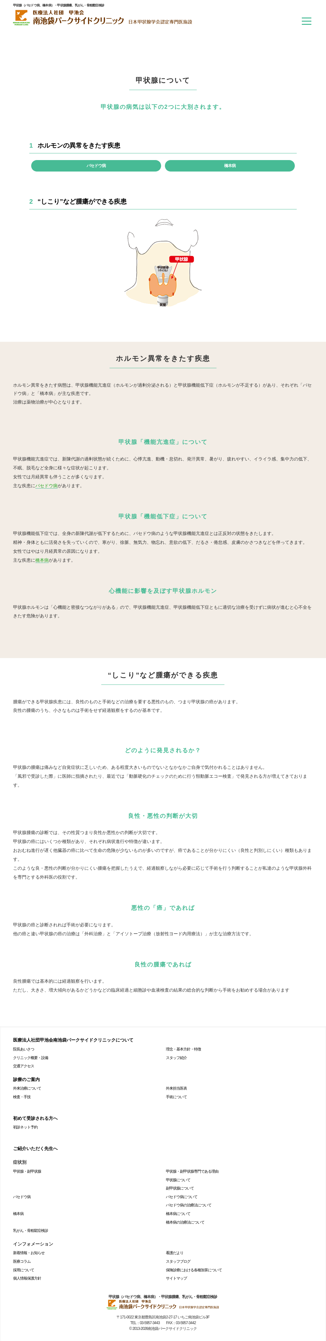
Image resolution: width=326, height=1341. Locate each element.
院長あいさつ (23, 1049)
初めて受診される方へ (35, 1118)
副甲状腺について (180, 1188)
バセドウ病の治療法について (188, 1205)
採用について (23, 1270)
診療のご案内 (26, 1079)
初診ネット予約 (25, 1127)
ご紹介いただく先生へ (35, 1148)
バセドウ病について (181, 1197)
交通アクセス (23, 1066)
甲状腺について (178, 1180)
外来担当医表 (176, 1088)
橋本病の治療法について (185, 1222)
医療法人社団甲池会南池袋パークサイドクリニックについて (73, 1040)
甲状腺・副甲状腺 (27, 1171)
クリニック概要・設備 (30, 1058)
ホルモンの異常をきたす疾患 (79, 145)
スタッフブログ (178, 1261)
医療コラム (22, 1261)
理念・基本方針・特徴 (183, 1049)
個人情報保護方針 (27, 1278)
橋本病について (178, 1213)
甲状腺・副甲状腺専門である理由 (192, 1171)
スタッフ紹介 (176, 1058)
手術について (176, 1097)
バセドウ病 (96, 165)
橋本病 (230, 165)
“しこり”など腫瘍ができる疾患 (82, 201)
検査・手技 (22, 1097)
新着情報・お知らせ (29, 1253)
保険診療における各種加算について (194, 1270)
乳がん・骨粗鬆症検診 (30, 1230)
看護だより (174, 1253)
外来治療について (27, 1088)
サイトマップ (176, 1278)
